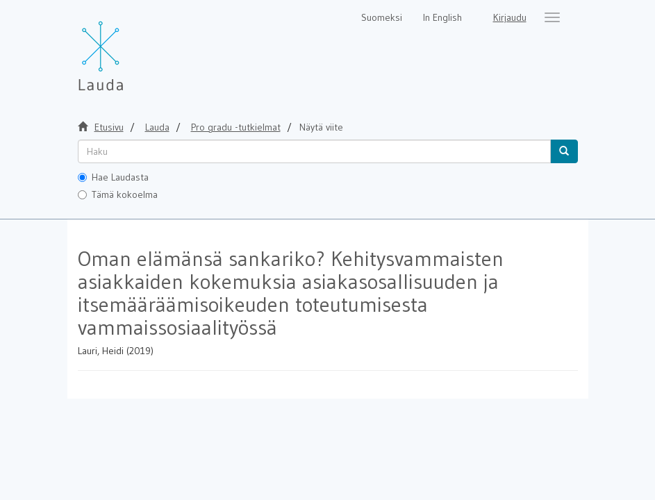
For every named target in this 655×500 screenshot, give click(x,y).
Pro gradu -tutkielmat (236, 127)
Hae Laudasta (113, 177)
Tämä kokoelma (118, 194)
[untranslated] (314, 151)
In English (442, 17)
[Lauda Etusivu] (129, 48)
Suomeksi (381, 17)
